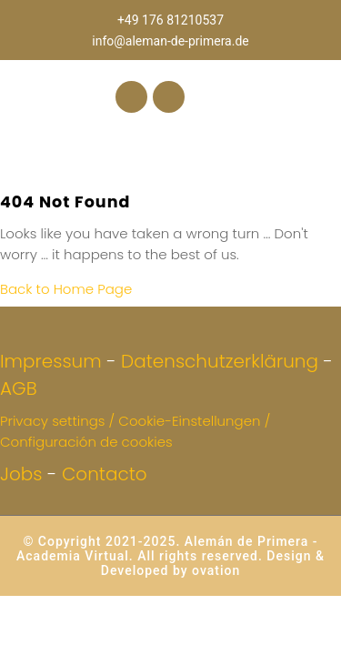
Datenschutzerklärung (219, 361)
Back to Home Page (66, 288)
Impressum (51, 361)
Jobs (21, 474)
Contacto (104, 474)
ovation (214, 570)
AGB (18, 388)
